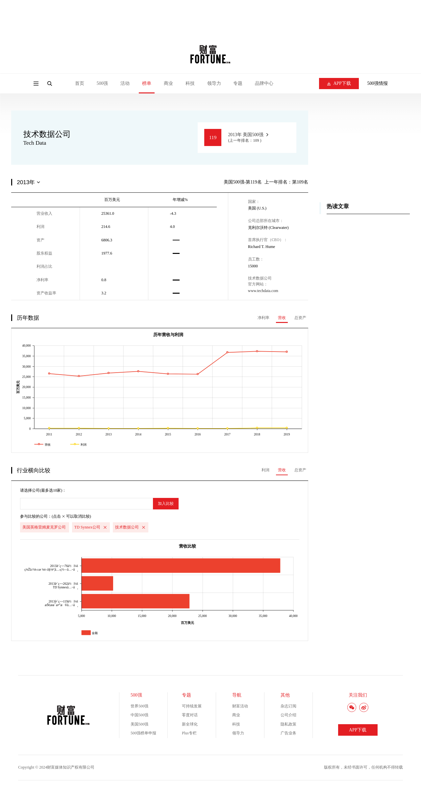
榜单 (146, 83)
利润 (265, 470)
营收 (282, 317)
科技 (190, 83)
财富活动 (240, 706)
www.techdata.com (263, 290)
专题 (237, 83)
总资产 (300, 317)
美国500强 (139, 724)
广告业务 (288, 733)
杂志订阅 (288, 706)
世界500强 (139, 706)
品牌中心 (264, 83)
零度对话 (190, 715)
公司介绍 (288, 715)
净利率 (263, 317)
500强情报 (377, 83)
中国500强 (139, 715)
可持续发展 (192, 706)
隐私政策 (288, 724)
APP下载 (339, 83)
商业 (168, 83)
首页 (79, 83)
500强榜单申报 (143, 733)
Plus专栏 (189, 733)
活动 (125, 83)
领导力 (214, 83)
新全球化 (190, 724)
